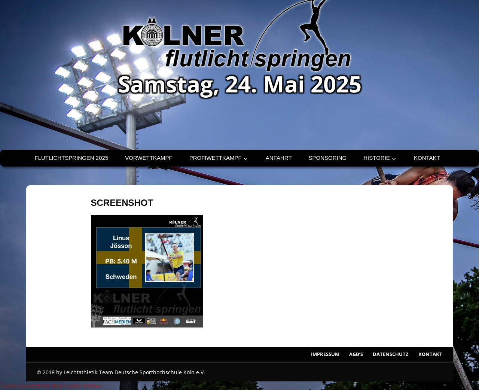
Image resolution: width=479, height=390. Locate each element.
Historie (376, 158)
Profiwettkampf (215, 158)
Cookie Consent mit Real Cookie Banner (51, 385)
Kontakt (427, 158)
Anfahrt (279, 158)
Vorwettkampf (148, 158)
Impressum (325, 354)
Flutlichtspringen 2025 (72, 158)
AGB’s (356, 354)
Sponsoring (328, 158)
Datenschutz (391, 354)
